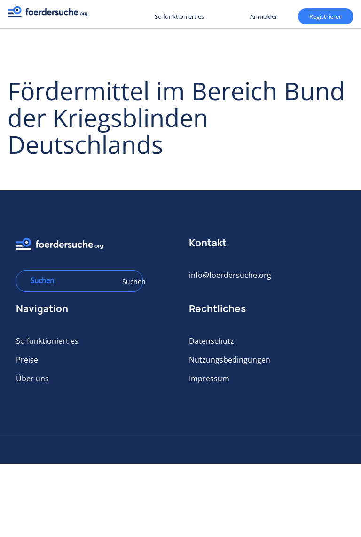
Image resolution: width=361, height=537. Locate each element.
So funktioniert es (179, 16)
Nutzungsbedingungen (229, 360)
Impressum (209, 378)
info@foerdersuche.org (230, 275)
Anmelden (264, 16)
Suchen (129, 281)
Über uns (32, 378)
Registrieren (117, 16)
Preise (27, 360)
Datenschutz (211, 341)
